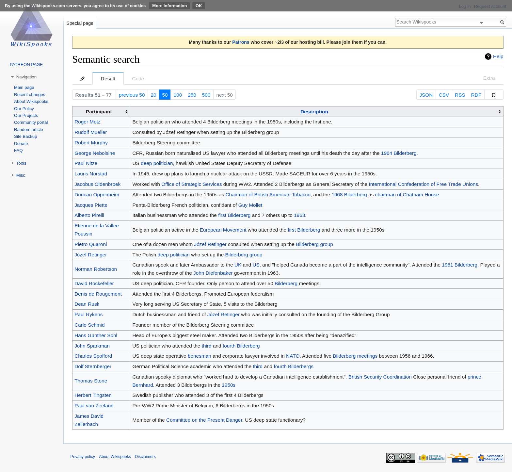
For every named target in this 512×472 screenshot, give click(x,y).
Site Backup (25, 136)
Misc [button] (20, 175)
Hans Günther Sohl (95, 335)
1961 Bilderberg (459, 265)
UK (237, 265)
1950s (228, 385)
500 (206, 95)
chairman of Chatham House (407, 194)
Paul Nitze (85, 163)
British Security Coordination (380, 377)
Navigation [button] (26, 76)
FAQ (18, 150)
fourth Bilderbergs (293, 366)
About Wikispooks (31, 101)
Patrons (240, 42)
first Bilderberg (234, 215)
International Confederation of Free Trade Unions (423, 184)
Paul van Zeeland (94, 405)
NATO (292, 356)
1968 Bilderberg (349, 194)
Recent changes (29, 94)
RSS (460, 95)
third (207, 346)
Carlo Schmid (89, 325)
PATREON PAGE (26, 64)
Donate (21, 143)
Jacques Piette (90, 205)
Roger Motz (87, 121)
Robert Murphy (91, 142)
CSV (444, 95)
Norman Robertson (95, 269)
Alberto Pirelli (89, 215)
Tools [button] (21, 163)
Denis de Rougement (98, 294)
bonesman (199, 356)
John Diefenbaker (213, 273)
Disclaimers (145, 456)
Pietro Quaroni (90, 244)
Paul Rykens (88, 314)
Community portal (31, 122)
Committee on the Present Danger (204, 420)
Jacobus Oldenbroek (97, 184)
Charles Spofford (93, 356)
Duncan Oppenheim (96, 194)
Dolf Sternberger (92, 366)
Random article (28, 129)
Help (498, 56)
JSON (426, 95)
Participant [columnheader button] (99, 111)
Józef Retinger (210, 244)
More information (169, 5)
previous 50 (132, 95)
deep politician (157, 163)
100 (178, 95)
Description (314, 111)
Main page (24, 87)
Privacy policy (83, 456)
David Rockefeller (94, 283)
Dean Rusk (86, 304)
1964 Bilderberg (399, 153)
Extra (489, 78)
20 (153, 95)
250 (192, 95)
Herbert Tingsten (93, 395)
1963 (299, 215)
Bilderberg (286, 283)
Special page (79, 23)
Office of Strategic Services (191, 184)
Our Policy (24, 108)
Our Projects (26, 115)
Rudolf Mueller (90, 132)
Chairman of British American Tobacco (268, 194)
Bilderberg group (314, 244)
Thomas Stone (90, 380)
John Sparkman (92, 346)
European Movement (223, 230)
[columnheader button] (316, 111)
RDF (476, 95)
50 (165, 95)
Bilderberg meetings (355, 356)
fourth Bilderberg (241, 346)
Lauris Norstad (90, 173)
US (255, 265)
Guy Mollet (250, 205)
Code (138, 78)
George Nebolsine (94, 153)
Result (108, 78)
